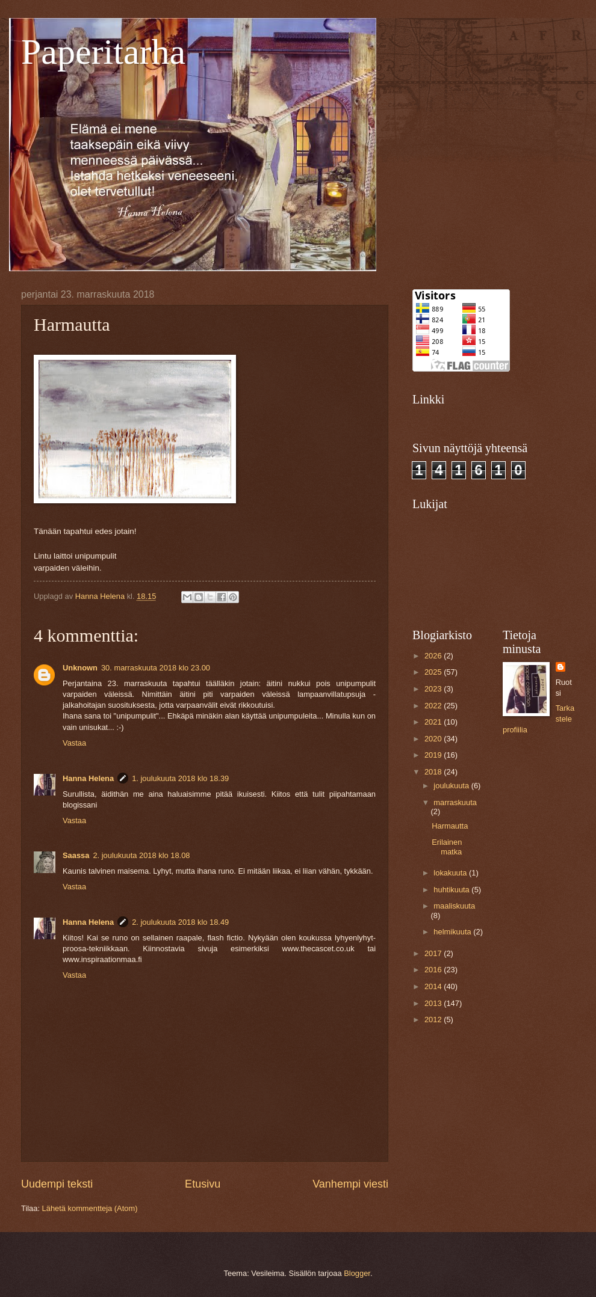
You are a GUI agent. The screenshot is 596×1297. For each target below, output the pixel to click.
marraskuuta (455, 802)
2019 (434, 754)
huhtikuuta (452, 889)
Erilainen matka (447, 847)
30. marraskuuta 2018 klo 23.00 (155, 667)
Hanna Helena (88, 778)
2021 (434, 721)
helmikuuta (453, 931)
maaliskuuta (454, 905)
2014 (434, 986)
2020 (434, 738)
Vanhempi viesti (350, 1184)
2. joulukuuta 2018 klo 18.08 (141, 855)
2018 (434, 771)
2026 (434, 655)
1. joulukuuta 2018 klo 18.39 (180, 778)
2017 (434, 953)
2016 (434, 969)
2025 (434, 671)
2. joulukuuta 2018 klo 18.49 (180, 922)
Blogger (357, 1273)
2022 (434, 705)
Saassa (76, 855)
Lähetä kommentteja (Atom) (90, 1208)
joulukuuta (452, 785)
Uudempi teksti (57, 1184)
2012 (434, 1019)
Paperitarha (103, 52)
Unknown (80, 667)
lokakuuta (451, 872)
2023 (434, 688)
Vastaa (74, 742)
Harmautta (450, 825)
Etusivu (202, 1184)
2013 (434, 1003)
